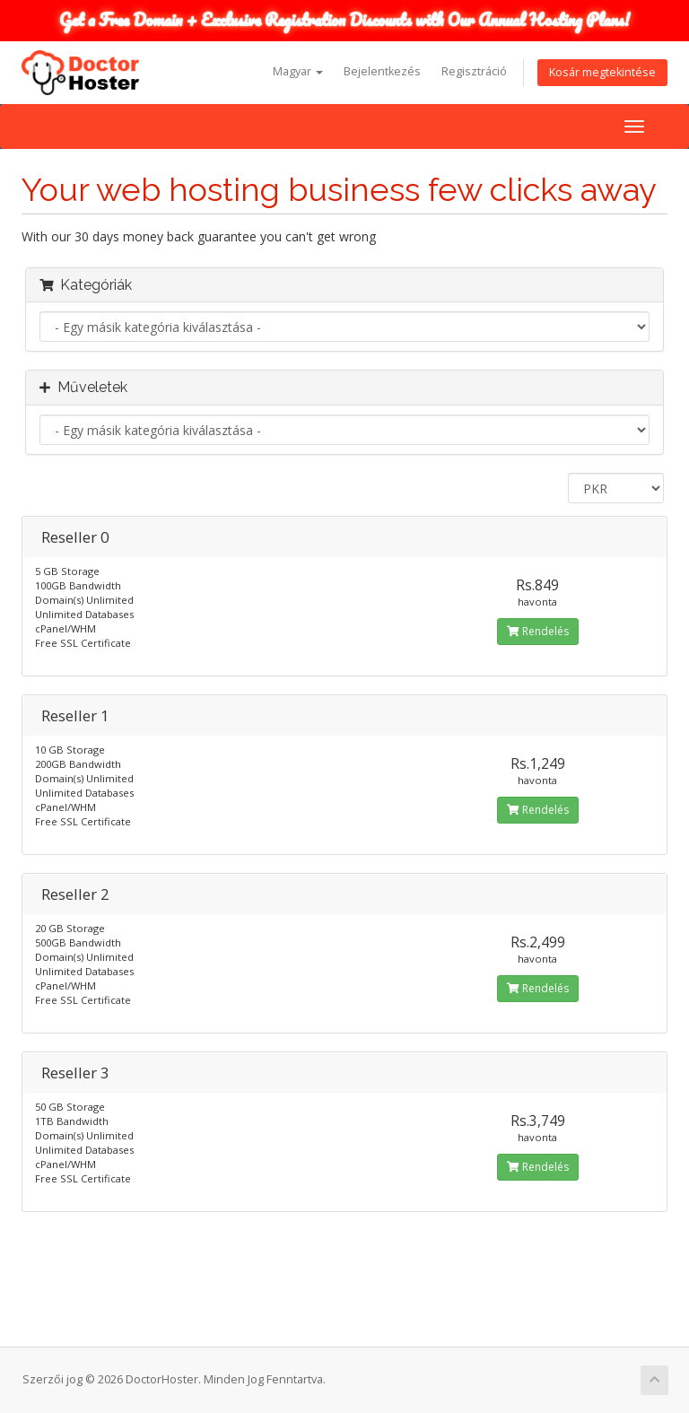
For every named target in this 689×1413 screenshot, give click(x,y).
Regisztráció (474, 71)
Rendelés (538, 631)
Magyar (298, 71)
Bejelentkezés (382, 71)
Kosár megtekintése (602, 72)
